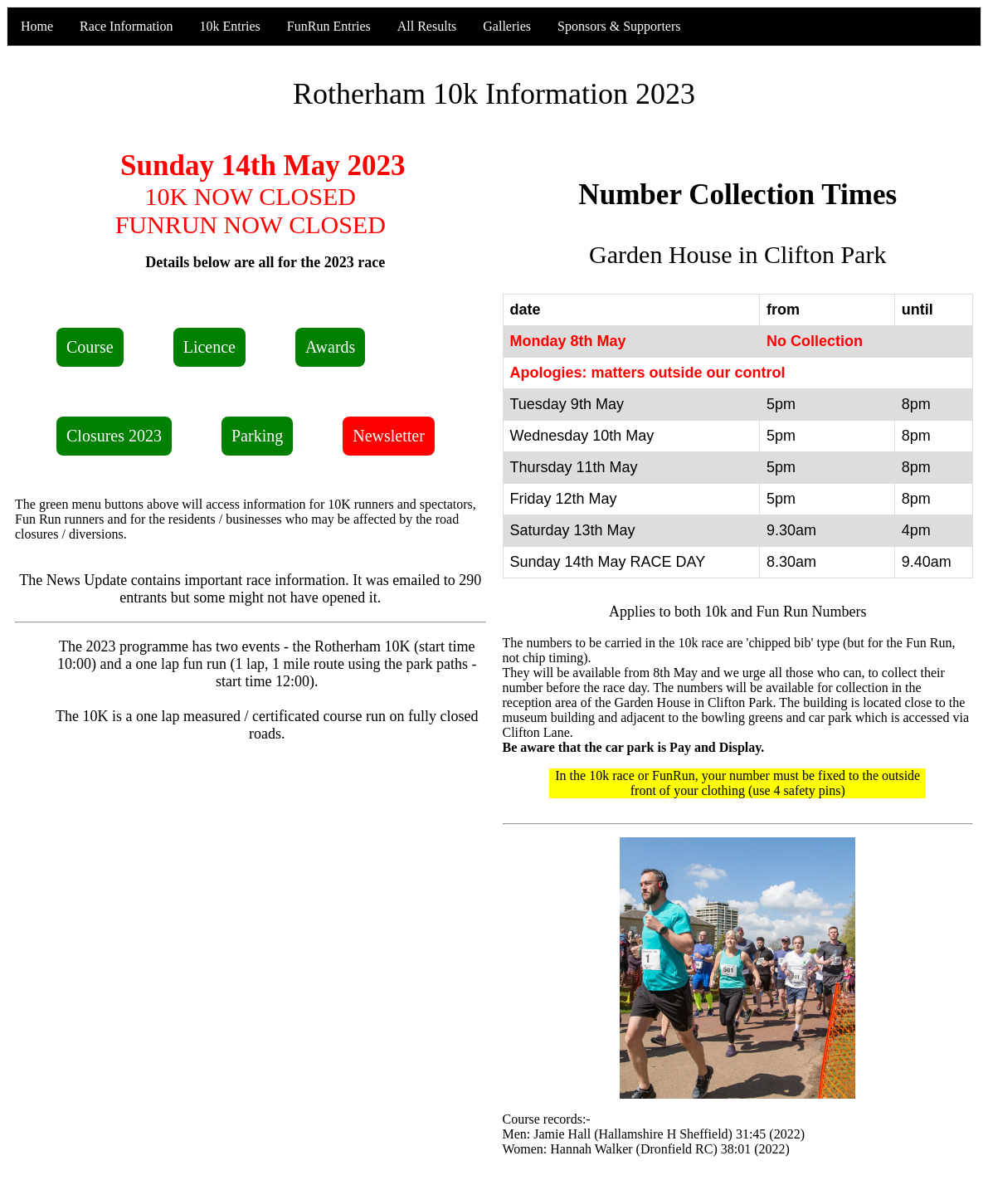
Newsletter (389, 436)
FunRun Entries (329, 26)
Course (90, 347)
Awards (330, 347)
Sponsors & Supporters (618, 26)
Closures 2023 (114, 436)
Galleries (507, 26)
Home (37, 26)
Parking (257, 436)
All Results (427, 26)
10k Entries (230, 26)
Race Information (126, 26)
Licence (209, 347)
